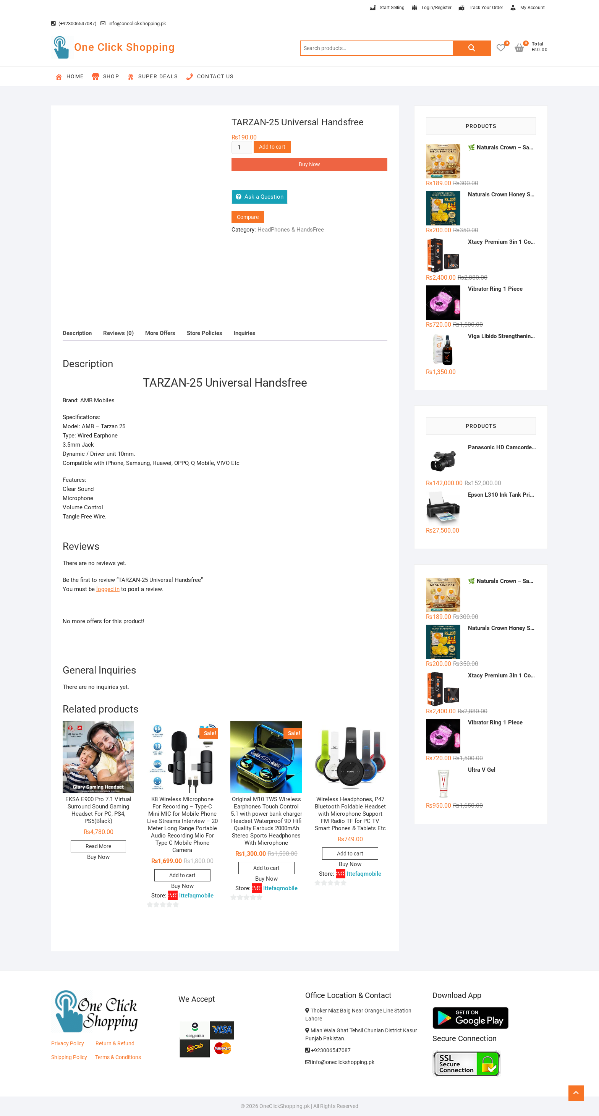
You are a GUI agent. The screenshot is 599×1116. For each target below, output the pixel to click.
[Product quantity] (242, 147)
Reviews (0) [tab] (118, 333)
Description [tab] (77, 333)
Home (69, 77)
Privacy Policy (67, 1043)
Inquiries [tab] (245, 333)
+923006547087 (328, 1050)
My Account (527, 8)
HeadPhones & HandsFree (290, 229)
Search (472, 48)
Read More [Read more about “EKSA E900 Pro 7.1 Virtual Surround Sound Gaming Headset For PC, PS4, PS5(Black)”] (98, 846)
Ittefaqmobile (196, 895)
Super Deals (152, 77)
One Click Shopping (124, 47)
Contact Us (210, 77)
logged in (108, 589)
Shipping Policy (69, 1057)
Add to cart (272, 147)
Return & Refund (115, 1043)
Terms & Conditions (118, 1057)
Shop (106, 77)
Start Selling (387, 8)
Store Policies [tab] (204, 333)
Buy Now (309, 164)
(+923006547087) (74, 23)
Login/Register (431, 8)
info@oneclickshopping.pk (133, 23)
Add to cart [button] (182, 875)
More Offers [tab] (160, 333)
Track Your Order (480, 8)
